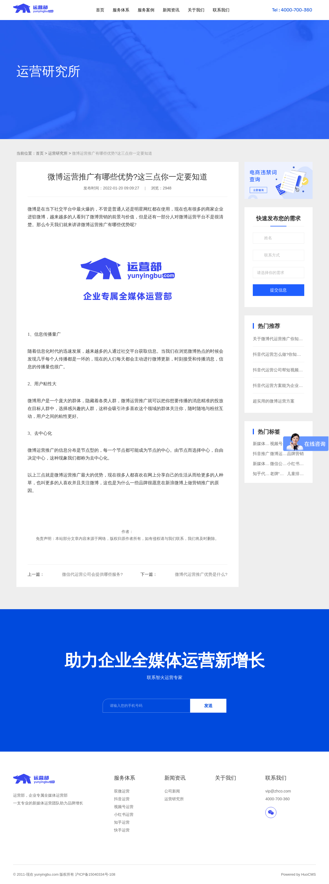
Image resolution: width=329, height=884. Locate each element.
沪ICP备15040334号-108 (95, 874)
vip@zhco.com (278, 791)
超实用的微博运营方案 (274, 401)
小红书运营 (123, 814)
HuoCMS (308, 874)
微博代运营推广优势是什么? (201, 574)
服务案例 (146, 10)
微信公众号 (280, 463)
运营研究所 (174, 799)
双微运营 (122, 791)
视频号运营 (123, 806)
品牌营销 (295, 453)
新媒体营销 (263, 443)
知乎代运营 (263, 473)
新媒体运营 (263, 463)
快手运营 (122, 830)
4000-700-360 (277, 799)
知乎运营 (122, 822)
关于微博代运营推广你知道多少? (283, 338)
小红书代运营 (299, 463)
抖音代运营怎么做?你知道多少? (282, 354)
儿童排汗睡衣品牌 (303, 473)
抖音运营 (122, 799)
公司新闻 (172, 791)
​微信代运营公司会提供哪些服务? (92, 574)
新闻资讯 (171, 10)
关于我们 (196, 10)
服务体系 (121, 10)
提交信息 (278, 290)
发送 (208, 705)
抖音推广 (261, 453)
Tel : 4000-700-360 (292, 10)
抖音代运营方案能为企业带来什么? (285, 385)
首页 (100, 10)
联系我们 (221, 10)
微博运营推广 (94, 224)
